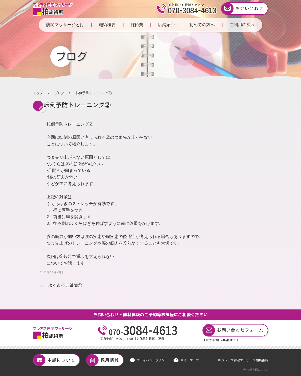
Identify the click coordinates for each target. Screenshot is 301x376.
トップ (38, 93)
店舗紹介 (166, 24)
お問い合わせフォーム (233, 330)
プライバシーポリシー (152, 360)
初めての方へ (202, 24)
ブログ (59, 93)
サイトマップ (190, 360)
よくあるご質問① (65, 285)
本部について (54, 360)
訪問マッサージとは (65, 24)
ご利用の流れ (242, 24)
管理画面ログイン (257, 369)
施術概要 (107, 24)
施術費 (137, 24)
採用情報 (103, 360)
